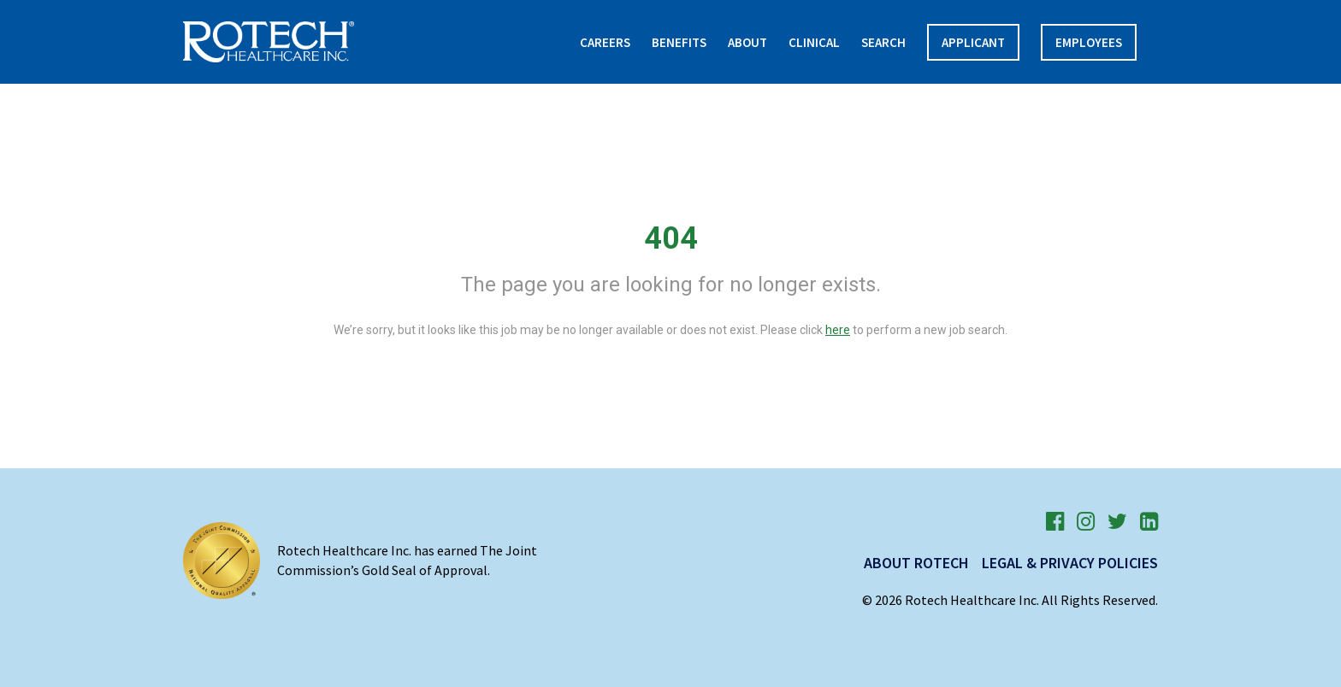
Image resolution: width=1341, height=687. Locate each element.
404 (671, 238)
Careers (605, 42)
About (747, 42)
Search (883, 42)
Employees (1088, 42)
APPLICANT (973, 42)
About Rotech (916, 562)
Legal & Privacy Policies (1070, 562)
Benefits (679, 42)
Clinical (814, 42)
